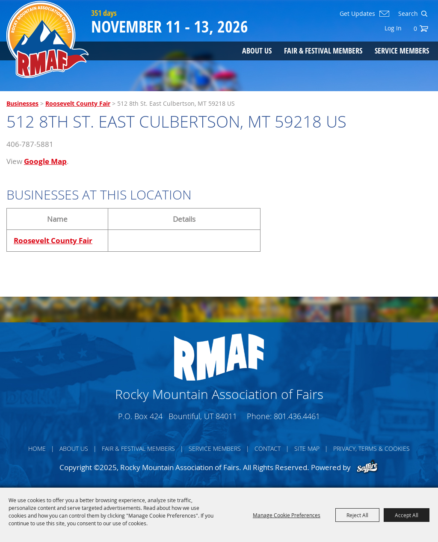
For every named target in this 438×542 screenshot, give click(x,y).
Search (424, 14)
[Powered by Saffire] (367, 467)
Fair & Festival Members (323, 50)
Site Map (307, 448)
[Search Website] (407, 13)
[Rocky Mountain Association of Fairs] (47, 39)
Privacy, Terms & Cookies (371, 448)
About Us (257, 50)
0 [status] (415, 28)
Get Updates (357, 14)
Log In (393, 28)
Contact (268, 448)
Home (37, 448)
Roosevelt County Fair (77, 103)
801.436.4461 (297, 416)
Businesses (22, 103)
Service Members (402, 50)
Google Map (45, 161)
